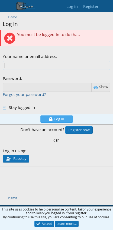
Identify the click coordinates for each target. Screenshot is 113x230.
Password (12, 78)
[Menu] (7, 6)
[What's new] (106, 6)
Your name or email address (29, 56)
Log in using (14, 150)
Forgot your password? (24, 94)
